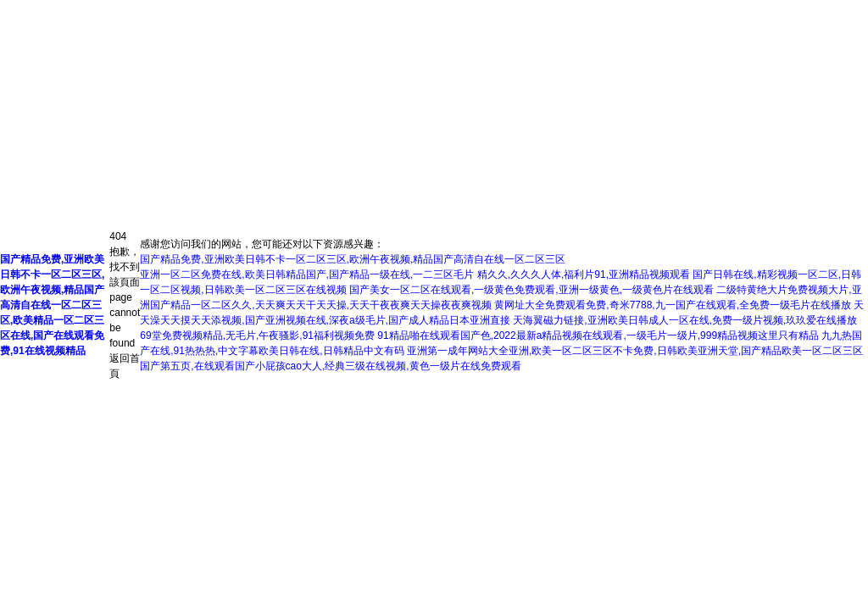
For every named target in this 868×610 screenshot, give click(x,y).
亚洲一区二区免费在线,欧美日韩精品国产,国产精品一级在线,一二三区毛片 (307, 274)
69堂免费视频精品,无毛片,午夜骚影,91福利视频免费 (257, 335)
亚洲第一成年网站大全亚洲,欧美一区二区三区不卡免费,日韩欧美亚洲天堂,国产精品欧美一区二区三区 (635, 351)
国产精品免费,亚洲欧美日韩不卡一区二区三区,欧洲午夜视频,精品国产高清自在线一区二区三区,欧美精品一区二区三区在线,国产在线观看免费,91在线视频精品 (52, 305)
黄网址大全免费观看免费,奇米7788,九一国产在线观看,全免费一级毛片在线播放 (672, 305)
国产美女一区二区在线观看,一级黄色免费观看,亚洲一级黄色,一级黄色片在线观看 (531, 290)
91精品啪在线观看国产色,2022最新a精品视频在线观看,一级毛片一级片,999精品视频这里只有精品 (598, 335)
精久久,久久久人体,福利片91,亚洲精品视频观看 (583, 274)
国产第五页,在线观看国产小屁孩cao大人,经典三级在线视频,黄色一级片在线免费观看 (330, 366)
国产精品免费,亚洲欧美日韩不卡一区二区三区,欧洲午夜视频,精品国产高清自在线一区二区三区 (352, 259)
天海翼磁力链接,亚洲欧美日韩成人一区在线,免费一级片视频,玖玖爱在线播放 (685, 320)
